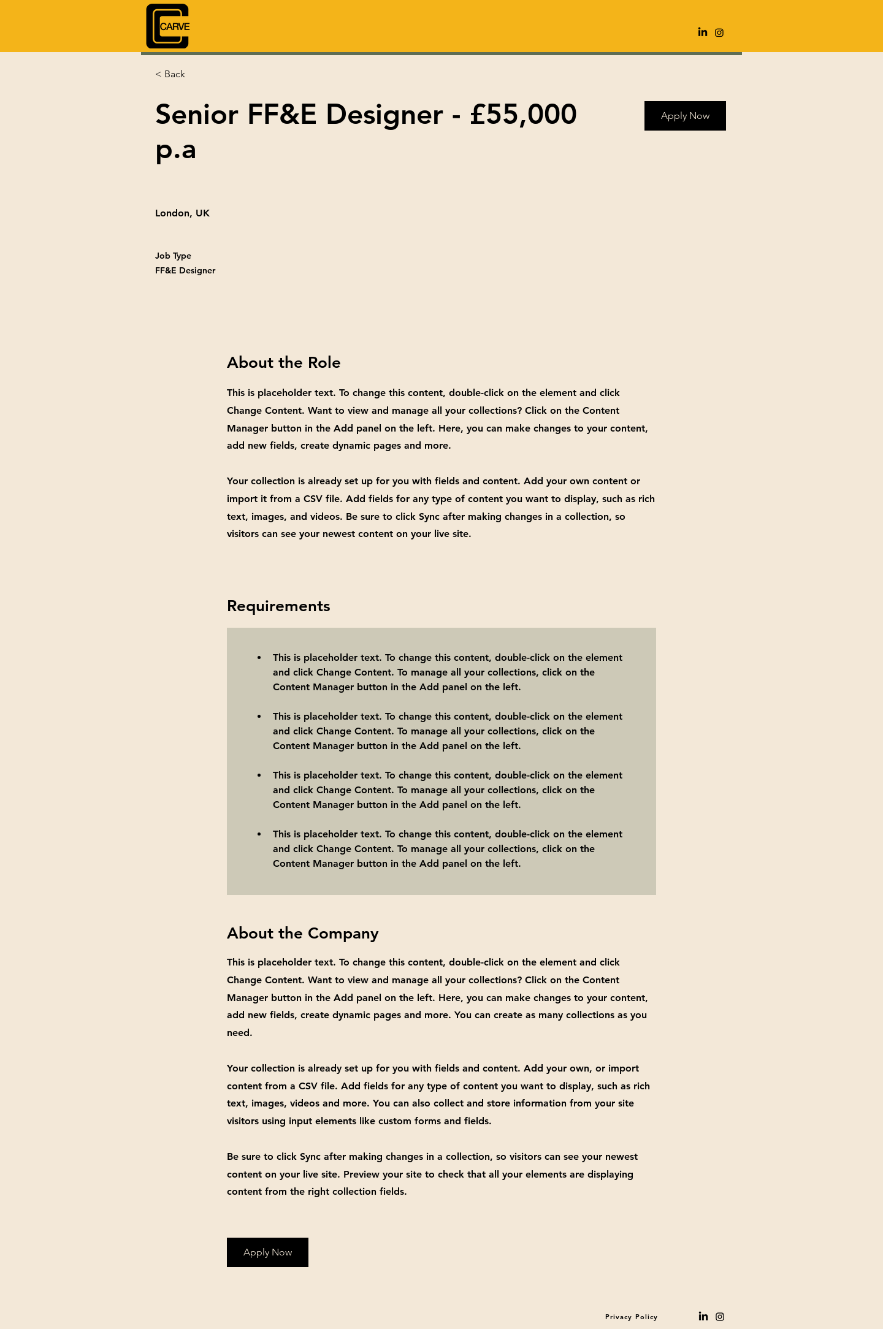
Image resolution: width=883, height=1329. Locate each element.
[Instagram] (719, 32)
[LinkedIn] (702, 32)
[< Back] (198, 74)
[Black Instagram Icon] (719, 1316)
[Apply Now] (685, 116)
